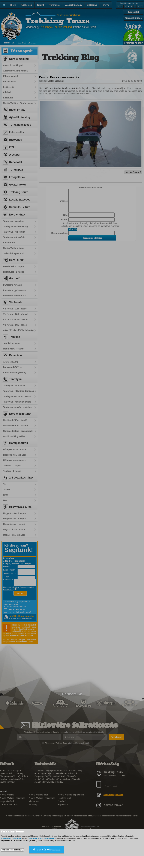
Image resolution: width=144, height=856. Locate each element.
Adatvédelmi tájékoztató (11, 838)
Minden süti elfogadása (46, 849)
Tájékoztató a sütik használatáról (41, 838)
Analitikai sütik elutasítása (12, 850)
